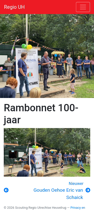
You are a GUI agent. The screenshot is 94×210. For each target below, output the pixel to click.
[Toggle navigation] (83, 7)
